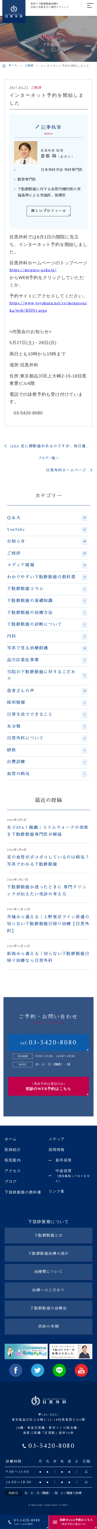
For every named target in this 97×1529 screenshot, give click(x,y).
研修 (47, 750)
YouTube (47, 529)
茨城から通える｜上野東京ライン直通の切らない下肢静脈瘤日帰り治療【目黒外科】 (48, 924)
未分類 (47, 726)
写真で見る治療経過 (47, 648)
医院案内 (13, 1160)
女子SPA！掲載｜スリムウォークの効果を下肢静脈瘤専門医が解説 (47, 831)
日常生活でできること (47, 714)
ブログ (11, 1181)
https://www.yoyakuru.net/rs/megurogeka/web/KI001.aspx (48, 307)
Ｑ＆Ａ (47, 518)
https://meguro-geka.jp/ (32, 270)
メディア (57, 1139)
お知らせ (47, 541)
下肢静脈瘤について (48, 1221)
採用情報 (47, 702)
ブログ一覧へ (48, 458)
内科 (47, 636)
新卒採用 (64, 1160)
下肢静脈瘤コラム (47, 589)
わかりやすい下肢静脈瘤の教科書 (47, 577)
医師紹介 (13, 1150)
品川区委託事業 (47, 660)
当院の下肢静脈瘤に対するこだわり (47, 676)
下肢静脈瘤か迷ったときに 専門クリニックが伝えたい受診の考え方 (46, 891)
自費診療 (47, 762)
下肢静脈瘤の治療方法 (47, 613)
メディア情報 (47, 565)
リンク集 (57, 1191)
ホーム (13, 65)
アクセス (13, 1171)
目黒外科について (47, 738)
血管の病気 (47, 774)
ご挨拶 (29, 66)
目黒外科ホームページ (66, 470)
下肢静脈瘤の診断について (47, 624)
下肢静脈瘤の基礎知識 (47, 601)
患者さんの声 (47, 691)
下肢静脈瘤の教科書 (23, 1192)
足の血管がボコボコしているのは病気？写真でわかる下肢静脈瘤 (48, 861)
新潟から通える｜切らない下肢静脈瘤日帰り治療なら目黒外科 (48, 958)
